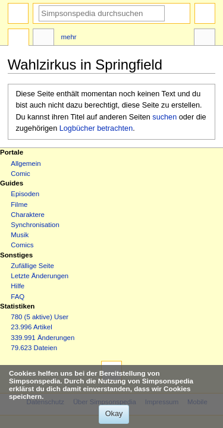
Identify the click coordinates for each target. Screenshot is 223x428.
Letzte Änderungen (39, 275)
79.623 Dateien (34, 347)
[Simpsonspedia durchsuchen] (102, 13)
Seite (18, 38)
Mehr (69, 36)
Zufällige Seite (32, 265)
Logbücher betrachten (96, 128)
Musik (20, 234)
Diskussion (43, 38)
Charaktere (28, 214)
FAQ (17, 296)
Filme (19, 204)
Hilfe (17, 285)
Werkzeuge (204, 38)
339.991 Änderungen (42, 337)
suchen (164, 117)
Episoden (25, 193)
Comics (22, 244)
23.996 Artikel (31, 327)
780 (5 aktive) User (39, 316)
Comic (20, 173)
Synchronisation (35, 224)
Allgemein (25, 163)
